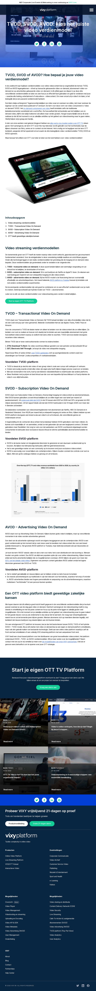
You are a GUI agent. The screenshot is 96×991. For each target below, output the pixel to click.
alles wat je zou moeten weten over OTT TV (66, 123)
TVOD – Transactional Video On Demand (24, 226)
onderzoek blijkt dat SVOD (31, 400)
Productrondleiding (16, 824)
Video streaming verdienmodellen (21, 223)
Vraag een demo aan (48, 687)
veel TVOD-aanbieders (40, 353)
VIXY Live (72, 2)
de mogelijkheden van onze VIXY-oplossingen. (59, 642)
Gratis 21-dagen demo (42, 824)
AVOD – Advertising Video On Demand (23, 233)
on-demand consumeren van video (36, 108)
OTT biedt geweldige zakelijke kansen (23, 236)
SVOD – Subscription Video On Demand (24, 229)
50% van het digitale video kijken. (17, 561)
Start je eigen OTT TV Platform (21, 301)
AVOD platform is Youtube (59, 280)
